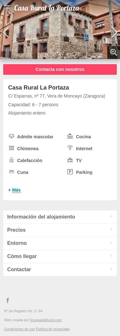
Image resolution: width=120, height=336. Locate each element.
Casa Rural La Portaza (46, 8)
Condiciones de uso (19, 329)
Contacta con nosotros (60, 69)
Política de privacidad (52, 329)
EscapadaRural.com (46, 320)
